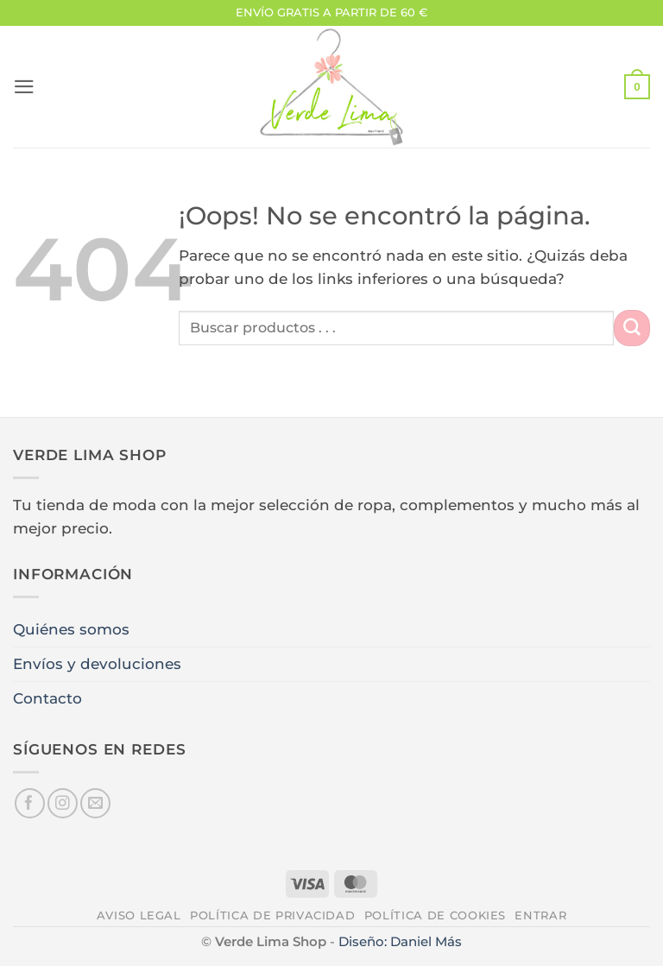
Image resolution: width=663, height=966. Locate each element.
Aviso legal (139, 915)
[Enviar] (632, 327)
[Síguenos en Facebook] (30, 803)
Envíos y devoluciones (97, 663)
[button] (24, 87)
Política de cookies (435, 915)
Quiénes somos (71, 629)
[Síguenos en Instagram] (62, 803)
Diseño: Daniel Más (400, 941)
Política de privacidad (272, 915)
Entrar (540, 915)
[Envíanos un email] (95, 803)
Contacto (47, 698)
